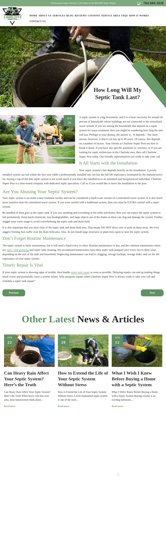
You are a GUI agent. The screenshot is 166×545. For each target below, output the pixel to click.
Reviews (81, 15)
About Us (45, 15)
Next (152, 292)
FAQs (124, 15)
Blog (69, 15)
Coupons (94, 15)
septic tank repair (80, 272)
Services (59, 15)
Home (33, 15)
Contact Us (38, 21)
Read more (11, 406)
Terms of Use (88, 490)
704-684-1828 (150, 3)
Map (135, 494)
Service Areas (88, 472)
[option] (29, 371)
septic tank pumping (17, 249)
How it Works (139, 15)
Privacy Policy (89, 484)
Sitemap (85, 496)
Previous (13, 292)
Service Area (110, 15)
